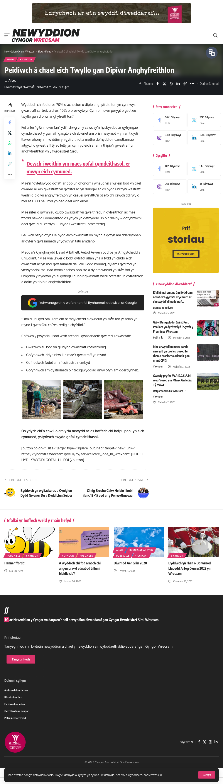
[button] (206, 775)
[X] (203, 120)
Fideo (10, 59)
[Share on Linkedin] (178, 83)
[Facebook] (168, 120)
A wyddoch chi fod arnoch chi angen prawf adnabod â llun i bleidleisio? (80, 568)
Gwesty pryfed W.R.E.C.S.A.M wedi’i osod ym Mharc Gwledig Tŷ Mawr (172, 380)
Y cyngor (26, 59)
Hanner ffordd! (14, 563)
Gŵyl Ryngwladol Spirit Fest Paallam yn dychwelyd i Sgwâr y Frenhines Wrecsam (173, 326)
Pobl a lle (158, 337)
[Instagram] (168, 138)
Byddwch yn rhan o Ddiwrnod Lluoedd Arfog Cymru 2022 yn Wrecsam (189, 568)
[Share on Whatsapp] (171, 83)
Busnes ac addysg (163, 308)
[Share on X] (164, 83)
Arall (120, 550)
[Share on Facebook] (157, 83)
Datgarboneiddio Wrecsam (168, 391)
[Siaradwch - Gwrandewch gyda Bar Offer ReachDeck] (212, 53)
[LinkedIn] (203, 138)
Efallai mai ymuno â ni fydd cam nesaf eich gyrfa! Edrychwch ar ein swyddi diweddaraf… (173, 297)
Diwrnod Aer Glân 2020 (130, 563)
